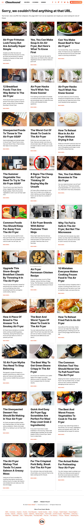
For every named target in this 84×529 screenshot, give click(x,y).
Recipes (27, 2)
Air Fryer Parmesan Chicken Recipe (42, 272)
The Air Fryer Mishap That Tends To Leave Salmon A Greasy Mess (13, 467)
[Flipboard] (59, 2)
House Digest (73, 512)
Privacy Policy (45, 502)
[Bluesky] (65, 2)
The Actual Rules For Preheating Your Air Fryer (68, 464)
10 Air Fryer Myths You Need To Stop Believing (14, 365)
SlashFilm (8, 515)
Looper (25, 513)
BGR (7, 512)
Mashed (31, 513)
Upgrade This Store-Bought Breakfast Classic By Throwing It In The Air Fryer (13, 274)
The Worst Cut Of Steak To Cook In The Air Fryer (41, 133)
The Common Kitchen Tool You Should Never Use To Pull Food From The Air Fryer (68, 369)
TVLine (61, 515)
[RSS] (68, 2)
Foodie (25, 512)
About (36, 502)
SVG (21, 515)
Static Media (31, 504)
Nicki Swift (48, 513)
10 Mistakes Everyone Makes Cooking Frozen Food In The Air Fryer (68, 274)
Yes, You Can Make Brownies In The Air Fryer (69, 177)
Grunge (55, 512)
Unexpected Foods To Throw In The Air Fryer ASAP (14, 133)
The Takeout (53, 515)
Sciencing (74, 513)
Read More (6, 63)
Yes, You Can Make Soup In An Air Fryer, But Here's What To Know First (42, 46)
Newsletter (76, 2)
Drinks (43, 2)
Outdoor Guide (57, 513)
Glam (50, 512)
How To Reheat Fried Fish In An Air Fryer (69, 320)
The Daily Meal (38, 515)
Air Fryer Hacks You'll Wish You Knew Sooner (40, 89)
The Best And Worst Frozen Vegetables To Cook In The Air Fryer (67, 415)
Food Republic (33, 512)
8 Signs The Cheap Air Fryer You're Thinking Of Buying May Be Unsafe (42, 180)
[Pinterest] (62, 2)
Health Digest (63, 512)
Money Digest (40, 513)
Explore (19, 512)
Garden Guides (42, 512)
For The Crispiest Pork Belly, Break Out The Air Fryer (41, 464)
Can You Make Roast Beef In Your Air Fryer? (69, 43)
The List (46, 515)
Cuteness (12, 512)
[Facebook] (52, 2)
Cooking (35, 2)
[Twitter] (56, 2)
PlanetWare (66, 513)
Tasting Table (28, 515)
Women (67, 515)
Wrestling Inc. (75, 515)
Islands (13, 513)
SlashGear (16, 515)
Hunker (7, 513)
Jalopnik (19, 513)
